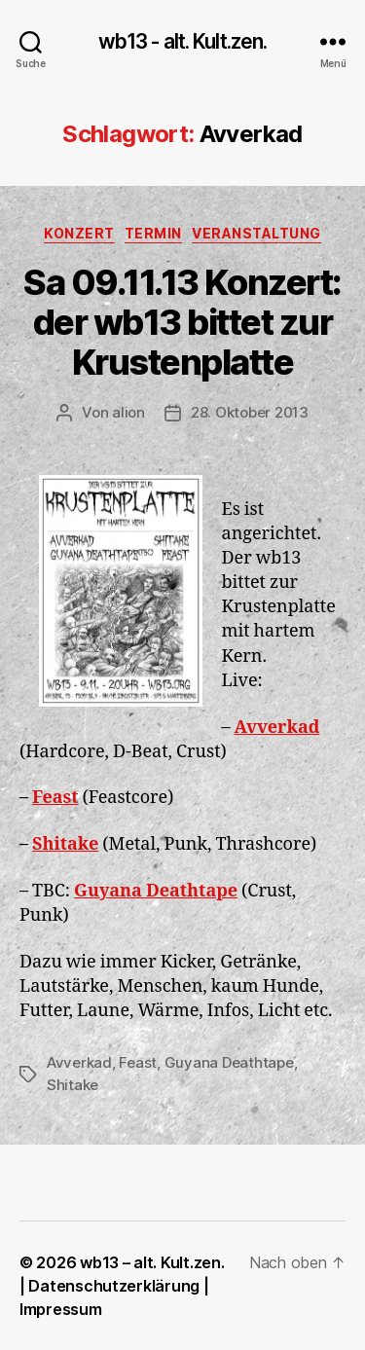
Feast (55, 797)
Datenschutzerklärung (114, 1285)
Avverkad (277, 727)
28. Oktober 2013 (250, 412)
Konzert (79, 233)
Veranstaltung (256, 233)
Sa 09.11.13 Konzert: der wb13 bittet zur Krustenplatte (182, 322)
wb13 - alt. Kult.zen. (183, 41)
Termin (153, 233)
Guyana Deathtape (155, 891)
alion (128, 412)
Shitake (65, 844)
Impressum (60, 1309)
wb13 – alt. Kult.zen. (152, 1262)
